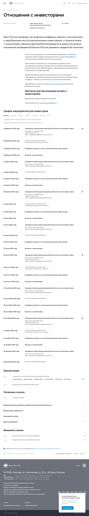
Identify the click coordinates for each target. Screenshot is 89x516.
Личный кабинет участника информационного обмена (19, 483)
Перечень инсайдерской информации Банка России (18, 487)
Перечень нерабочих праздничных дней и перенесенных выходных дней (24, 494)
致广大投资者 (65, 23)
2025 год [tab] (6, 115)
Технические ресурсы (31, 505)
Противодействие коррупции (12, 505)
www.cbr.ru (72, 500)
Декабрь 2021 (28, 379)
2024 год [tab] (13, 115)
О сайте (6, 502)
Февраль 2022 (17, 379)
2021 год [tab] (35, 115)
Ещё (48, 115)
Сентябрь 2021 (48, 379)
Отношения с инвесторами (11, 485)
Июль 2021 (59, 379)
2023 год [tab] (20, 115)
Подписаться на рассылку (37, 28)
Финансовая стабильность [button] (13, 411)
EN (73, 3)
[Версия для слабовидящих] (69, 3)
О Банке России (12, 10)
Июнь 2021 (67, 379)
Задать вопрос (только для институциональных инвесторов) (40, 24)
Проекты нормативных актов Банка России (16, 492)
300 (5, 475)
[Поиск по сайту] (82, 3)
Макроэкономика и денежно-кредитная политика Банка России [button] (27, 405)
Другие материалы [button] (11, 422)
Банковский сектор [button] (11, 416)
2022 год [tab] (27, 115)
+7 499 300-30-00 (9, 479)
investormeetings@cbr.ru (67, 57)
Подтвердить (67, 508)
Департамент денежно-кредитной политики (47, 448)
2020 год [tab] (42, 115)
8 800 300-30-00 (8, 477)
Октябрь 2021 (38, 379)
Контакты (27, 502)
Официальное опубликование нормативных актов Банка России (22, 489)
